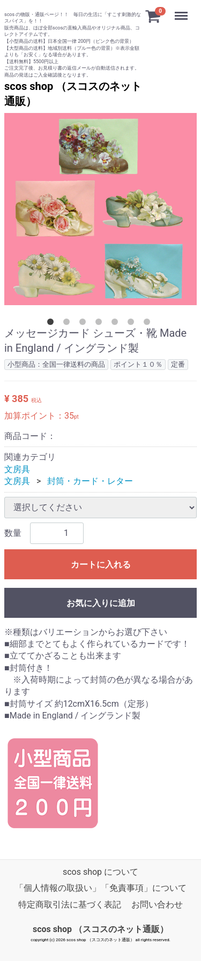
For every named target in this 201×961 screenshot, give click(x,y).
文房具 (17, 469)
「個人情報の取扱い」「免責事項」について (101, 888)
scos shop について (100, 871)
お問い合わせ (157, 904)
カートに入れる (101, 564)
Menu (182, 11)
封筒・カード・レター (90, 481)
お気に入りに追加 (100, 602)
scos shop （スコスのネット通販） (100, 929)
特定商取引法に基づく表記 (69, 904)
